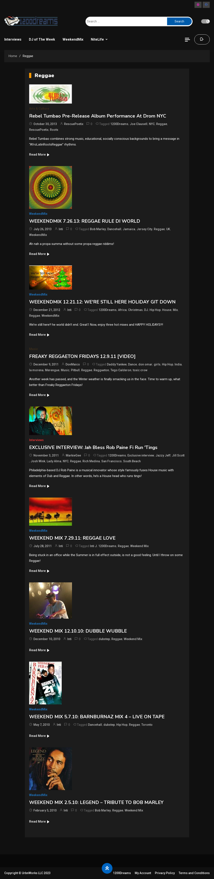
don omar (145, 364)
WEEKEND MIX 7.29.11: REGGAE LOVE (72, 538)
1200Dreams (119, 124)
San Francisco (111, 461)
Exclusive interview (140, 455)
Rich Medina (91, 461)
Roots (54, 129)
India (178, 364)
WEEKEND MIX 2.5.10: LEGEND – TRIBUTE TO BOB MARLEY (96, 802)
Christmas (135, 310)
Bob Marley (98, 229)
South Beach (132, 461)
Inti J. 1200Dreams (103, 546)
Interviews (12, 39)
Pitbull (75, 370)
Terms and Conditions (194, 873)
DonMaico (73, 364)
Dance (132, 364)
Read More (39, 154)
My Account (143, 873)
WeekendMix (73, 39)
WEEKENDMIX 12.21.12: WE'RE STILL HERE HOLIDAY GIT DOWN (102, 302)
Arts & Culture (39, 108)
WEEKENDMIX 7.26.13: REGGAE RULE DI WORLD (84, 221)
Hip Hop (155, 310)
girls (157, 364)
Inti (61, 229)
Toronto (147, 724)
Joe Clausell (138, 124)
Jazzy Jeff (163, 455)
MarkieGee (73, 455)
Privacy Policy (165, 873)
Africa (122, 310)
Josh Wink (38, 461)
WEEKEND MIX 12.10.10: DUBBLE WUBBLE (78, 631)
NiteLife (97, 39)
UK (168, 229)
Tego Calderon (121, 370)
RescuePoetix (73, 124)
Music (33, 349)
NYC (152, 124)
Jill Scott (178, 455)
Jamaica (129, 229)
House (166, 310)
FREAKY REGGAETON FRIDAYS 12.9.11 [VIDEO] (82, 356)
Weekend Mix (139, 546)
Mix (175, 310)
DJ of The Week (42, 39)
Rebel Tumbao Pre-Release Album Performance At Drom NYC (97, 116)
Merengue (52, 370)
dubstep (104, 639)
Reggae (161, 124)
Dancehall (114, 229)
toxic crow (140, 370)
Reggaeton (101, 370)
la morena (36, 370)
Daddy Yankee (117, 364)
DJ (146, 310)
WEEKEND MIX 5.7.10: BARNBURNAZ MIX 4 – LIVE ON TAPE (97, 717)
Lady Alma (54, 461)
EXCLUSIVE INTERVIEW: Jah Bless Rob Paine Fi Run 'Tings (93, 447)
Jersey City (144, 229)
